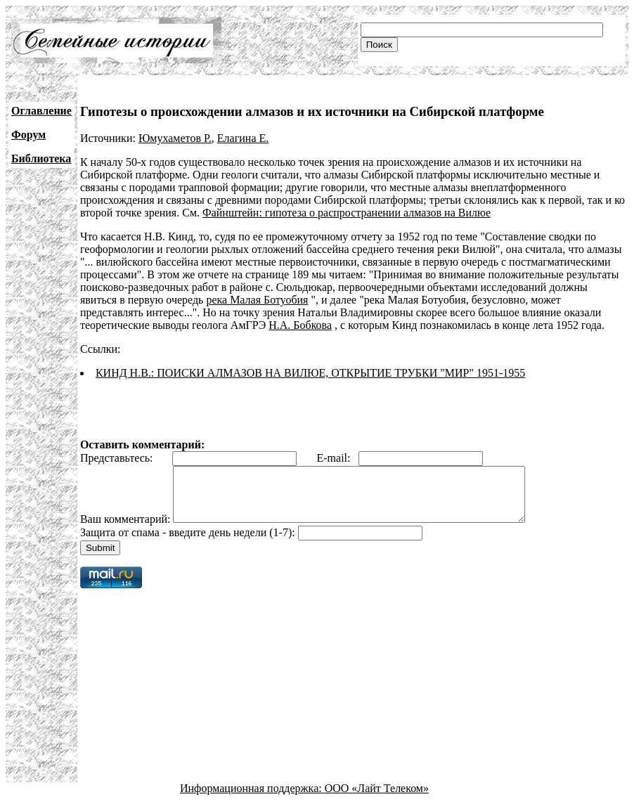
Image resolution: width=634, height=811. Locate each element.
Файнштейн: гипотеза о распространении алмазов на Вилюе (346, 213)
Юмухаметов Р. (175, 138)
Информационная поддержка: (252, 799)
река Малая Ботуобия (257, 300)
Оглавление (41, 111)
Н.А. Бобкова (300, 325)
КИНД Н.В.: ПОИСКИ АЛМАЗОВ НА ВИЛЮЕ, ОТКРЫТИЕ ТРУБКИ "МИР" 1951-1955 (310, 373)
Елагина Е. (243, 138)
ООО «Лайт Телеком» (377, 799)
